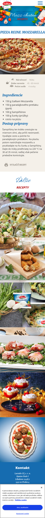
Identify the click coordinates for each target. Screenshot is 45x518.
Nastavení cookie (22, 513)
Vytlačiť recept (15, 165)
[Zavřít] (41, 487)
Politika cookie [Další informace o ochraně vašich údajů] (21, 500)
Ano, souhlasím (22, 507)
